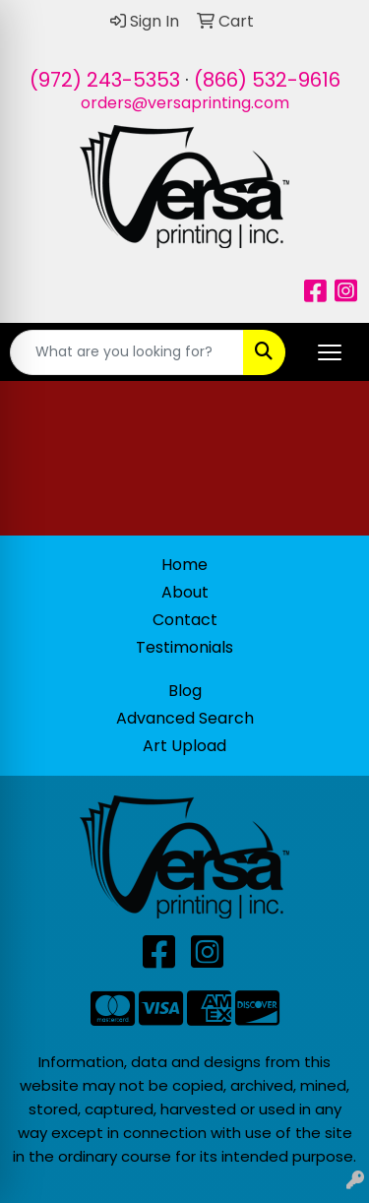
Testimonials (184, 647)
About (185, 592)
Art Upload (184, 745)
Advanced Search (185, 718)
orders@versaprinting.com (185, 103)
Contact (185, 619)
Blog (185, 690)
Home (184, 564)
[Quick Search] (127, 352)
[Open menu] (329, 352)
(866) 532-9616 (267, 80)
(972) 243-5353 (105, 80)
